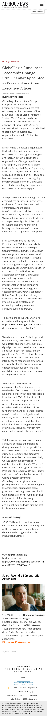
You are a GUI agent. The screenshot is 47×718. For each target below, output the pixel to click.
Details (17, 713)
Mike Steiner (15, 699)
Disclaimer (34, 695)
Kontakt (23, 688)
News (15, 688)
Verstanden (24, 713)
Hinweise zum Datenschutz (17, 695)
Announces (15, 62)
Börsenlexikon (23, 666)
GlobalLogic (6, 62)
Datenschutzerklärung (22, 691)
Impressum (32, 688)
